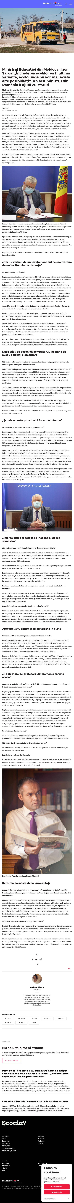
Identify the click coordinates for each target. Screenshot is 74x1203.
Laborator (6, 1141)
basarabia (21, 1018)
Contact (41, 1143)
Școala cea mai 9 (8, 1148)
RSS (3, 1171)
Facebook (5, 1163)
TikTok (5, 1168)
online (34, 1023)
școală (34, 1018)
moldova (8, 1018)
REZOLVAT (6, 1146)
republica (47, 1018)
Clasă (4, 1139)
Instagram (6, 1166)
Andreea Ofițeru (37, 987)
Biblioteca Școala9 (9, 1151)
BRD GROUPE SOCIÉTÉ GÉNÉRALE (35, 1188)
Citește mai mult (11, 1060)
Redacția (41, 1141)
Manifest (41, 1139)
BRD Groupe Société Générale (18, 1186)
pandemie (8, 1023)
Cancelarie (6, 1143)
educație (21, 1023)
